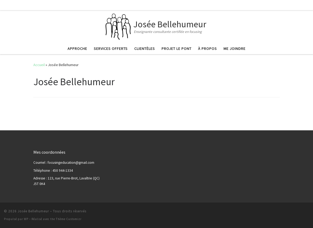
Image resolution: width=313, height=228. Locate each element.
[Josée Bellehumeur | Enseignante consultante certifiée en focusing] (118, 26)
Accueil (39, 64)
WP (26, 219)
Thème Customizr (69, 219)
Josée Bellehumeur (33, 211)
